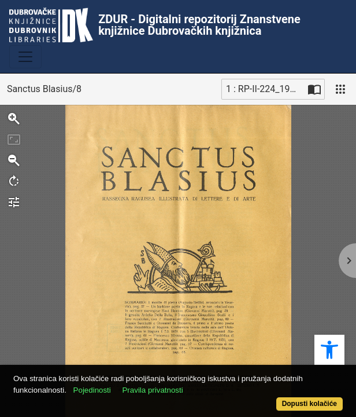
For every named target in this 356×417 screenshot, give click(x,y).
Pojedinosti (92, 390)
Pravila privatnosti (152, 390)
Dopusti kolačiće (309, 404)
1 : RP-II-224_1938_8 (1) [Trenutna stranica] (265, 88)
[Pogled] (340, 89)
